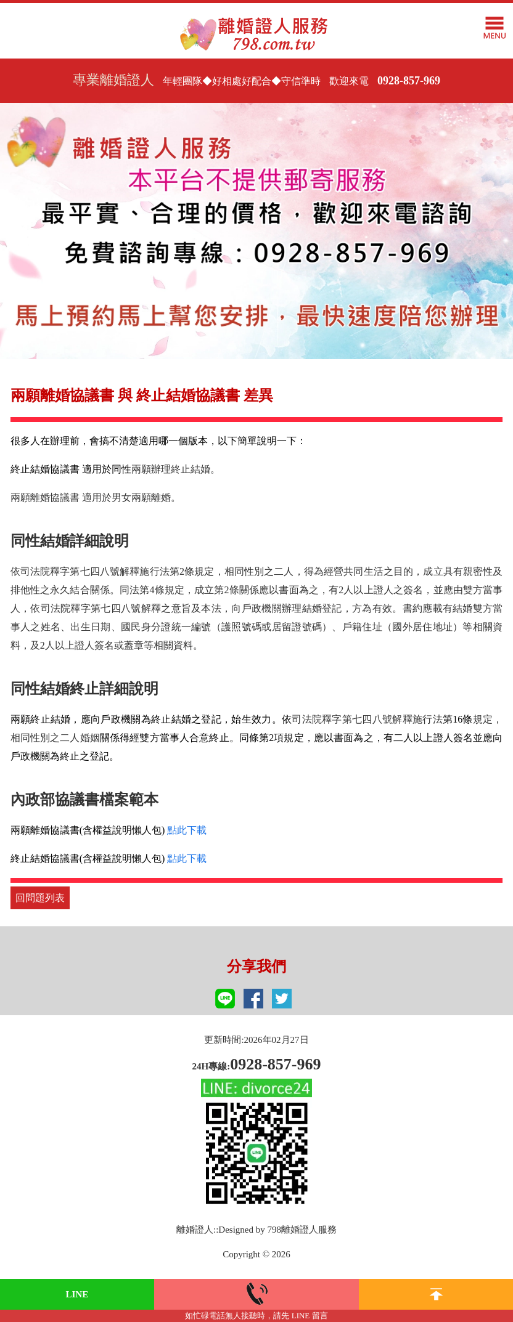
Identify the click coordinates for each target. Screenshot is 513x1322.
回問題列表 (40, 898)
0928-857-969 (408, 81)
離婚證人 (194, 1230)
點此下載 (187, 830)
